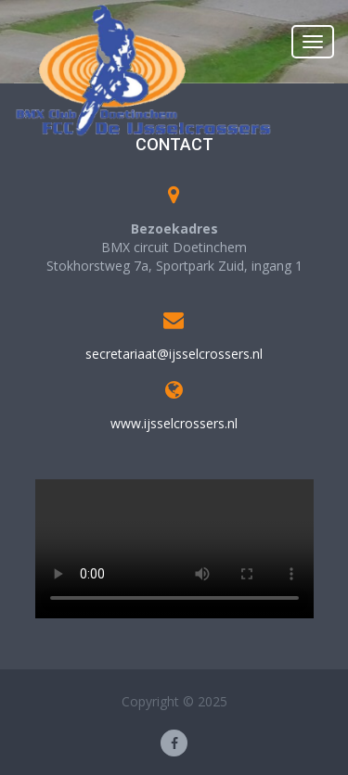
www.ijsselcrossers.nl (174, 423)
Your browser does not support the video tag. (174, 548)
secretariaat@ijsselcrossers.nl (174, 353)
